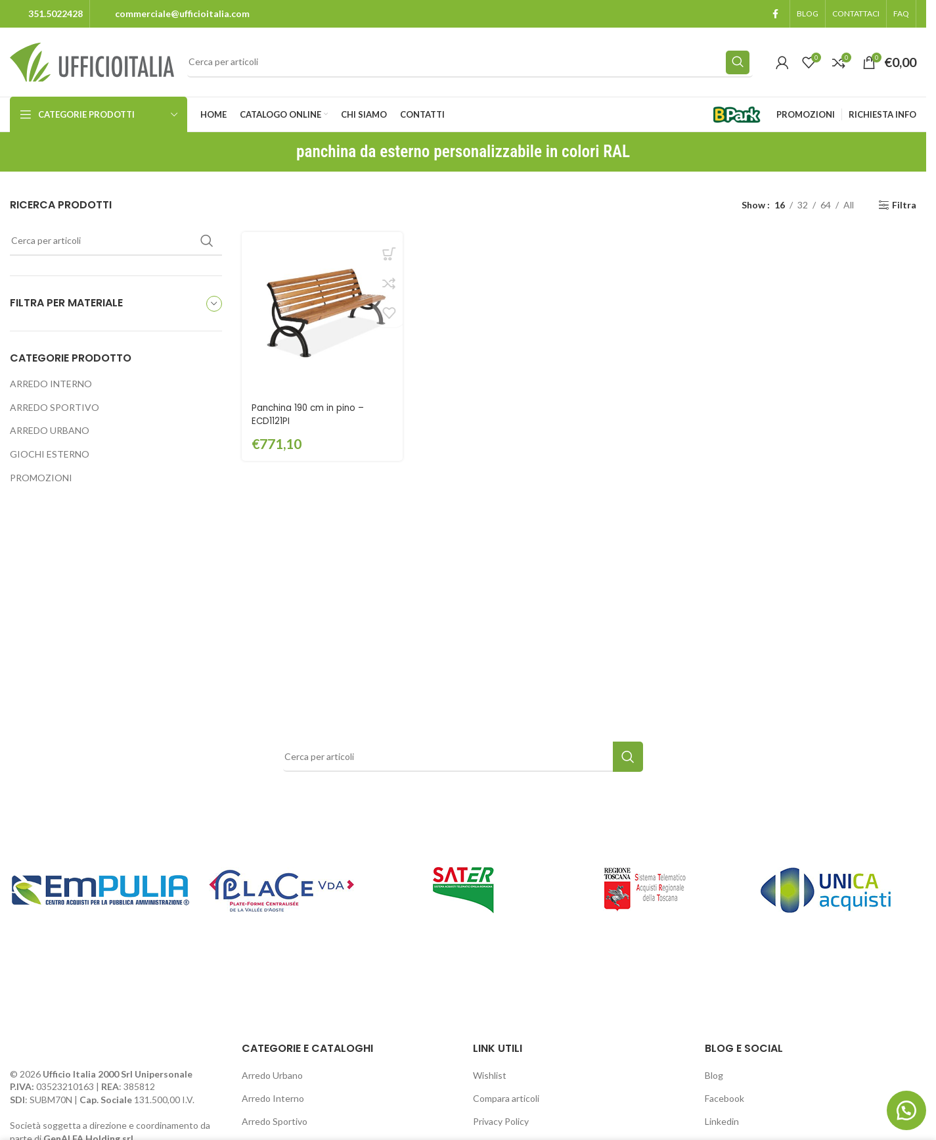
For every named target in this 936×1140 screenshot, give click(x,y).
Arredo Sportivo (274, 1121)
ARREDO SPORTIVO (54, 407)
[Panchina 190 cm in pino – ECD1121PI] (321, 311)
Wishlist (489, 1075)
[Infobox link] (46, 14)
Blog (714, 1075)
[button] (903, 1107)
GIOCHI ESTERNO (49, 454)
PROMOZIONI (41, 477)
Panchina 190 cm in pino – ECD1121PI (311, 411)
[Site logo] (92, 60)
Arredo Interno (273, 1098)
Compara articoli (506, 1098)
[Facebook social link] (775, 14)
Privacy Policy (501, 1121)
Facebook (724, 1098)
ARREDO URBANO (49, 430)
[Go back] (279, 152)
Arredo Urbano (272, 1075)
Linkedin (722, 1121)
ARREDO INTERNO (51, 383)
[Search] (470, 62)
